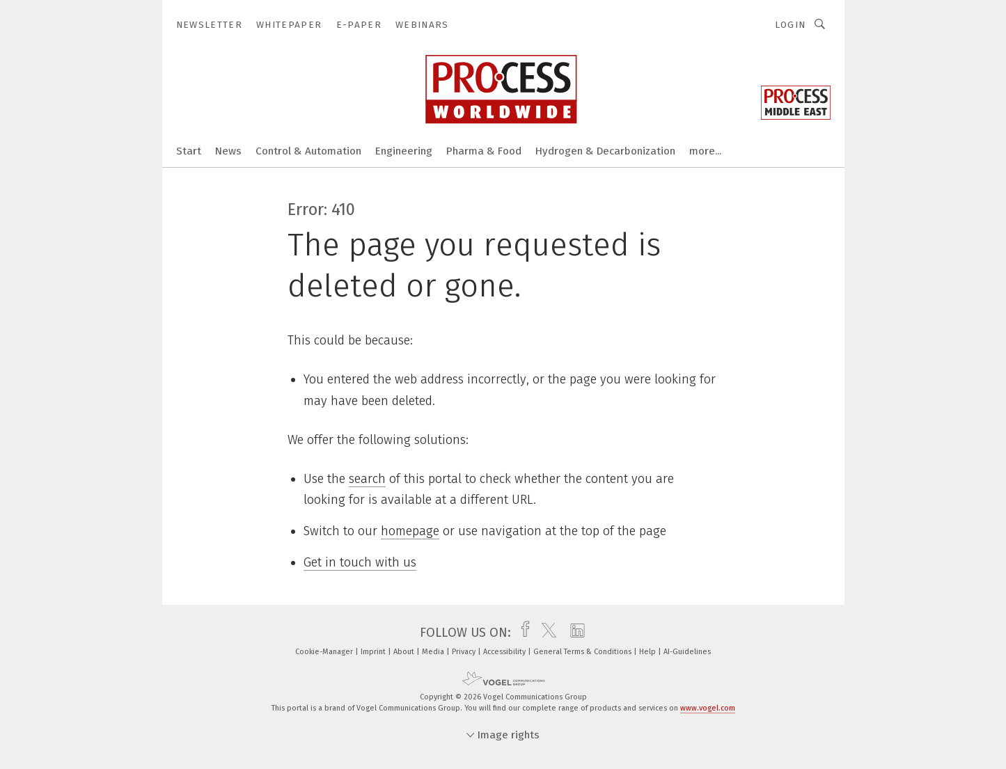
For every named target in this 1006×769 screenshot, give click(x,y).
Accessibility (505, 651)
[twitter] (545, 632)
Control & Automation (308, 151)
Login (790, 25)
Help (648, 651)
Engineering (403, 151)
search (367, 478)
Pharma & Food (483, 151)
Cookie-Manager (325, 651)
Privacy (465, 651)
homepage (410, 531)
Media (434, 651)
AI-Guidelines (687, 651)
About (404, 651)
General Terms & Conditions (583, 651)
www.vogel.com (707, 708)
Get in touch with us (360, 562)
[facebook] (521, 632)
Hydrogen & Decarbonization (605, 151)
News (228, 151)
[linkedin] (574, 632)
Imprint (374, 651)
